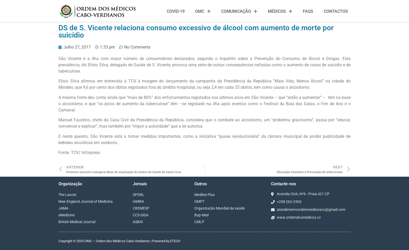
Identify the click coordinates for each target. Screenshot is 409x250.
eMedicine (66, 215)
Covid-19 (176, 11)
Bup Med (201, 215)
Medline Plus (204, 195)
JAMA (63, 208)
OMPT (199, 201)
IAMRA (138, 201)
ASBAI (138, 222)
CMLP (199, 222)
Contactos (336, 11)
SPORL (138, 195)
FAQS (308, 11)
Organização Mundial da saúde (219, 208)
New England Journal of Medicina (85, 201)
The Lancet (67, 195)
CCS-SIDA (140, 215)
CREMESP (141, 208)
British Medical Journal (76, 222)
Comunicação (239, 11)
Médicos (280, 11)
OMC (203, 11)
